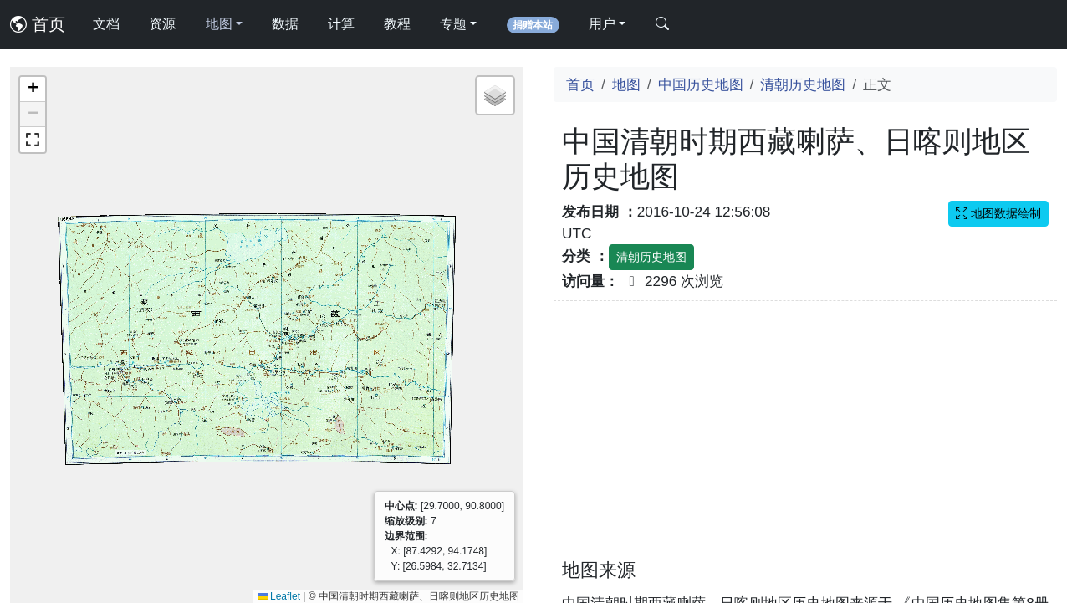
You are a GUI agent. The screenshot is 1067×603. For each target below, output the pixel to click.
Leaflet (279, 596)
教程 (397, 24)
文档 (106, 24)
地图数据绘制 (998, 213)
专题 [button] (453, 24)
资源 (162, 24)
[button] (32, 89)
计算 (341, 24)
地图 (626, 84)
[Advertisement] (805, 440)
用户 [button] (602, 24)
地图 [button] (219, 24)
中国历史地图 (700, 84)
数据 (285, 24)
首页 (37, 24)
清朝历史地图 (802, 84)
